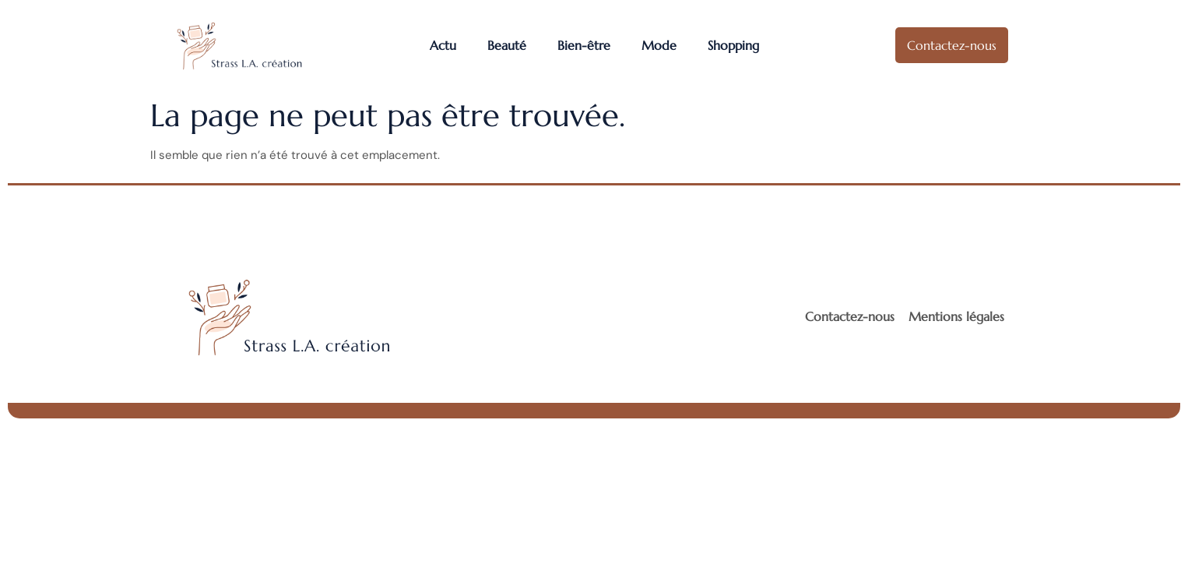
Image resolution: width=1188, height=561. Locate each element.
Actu (443, 45)
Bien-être (583, 45)
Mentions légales (956, 316)
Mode (659, 45)
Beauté (506, 45)
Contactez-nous (850, 316)
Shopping (733, 45)
